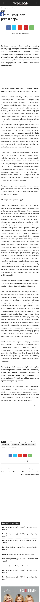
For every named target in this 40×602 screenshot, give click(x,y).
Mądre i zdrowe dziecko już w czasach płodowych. (30, 473)
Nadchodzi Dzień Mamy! (9, 472)
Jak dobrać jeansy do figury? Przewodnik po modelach (20, 566)
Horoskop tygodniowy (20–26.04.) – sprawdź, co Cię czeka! (19, 571)
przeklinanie (31, 442)
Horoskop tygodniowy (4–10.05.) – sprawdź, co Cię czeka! (19, 542)
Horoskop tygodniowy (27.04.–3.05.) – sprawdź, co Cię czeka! (20, 560)
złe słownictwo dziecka (28, 444)
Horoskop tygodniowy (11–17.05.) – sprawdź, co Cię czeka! (19, 535)
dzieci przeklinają (21, 442)
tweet (26, 461)
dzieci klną (10, 442)
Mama (3, 11)
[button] (37, 3)
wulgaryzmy (5, 444)
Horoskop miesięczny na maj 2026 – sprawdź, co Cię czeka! (19, 548)
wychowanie (15, 444)
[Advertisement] (20, 423)
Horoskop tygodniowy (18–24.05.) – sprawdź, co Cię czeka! (19, 528)
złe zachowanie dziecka (9, 447)
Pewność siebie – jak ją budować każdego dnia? (18, 554)
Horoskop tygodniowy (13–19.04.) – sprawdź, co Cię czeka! (19, 578)
